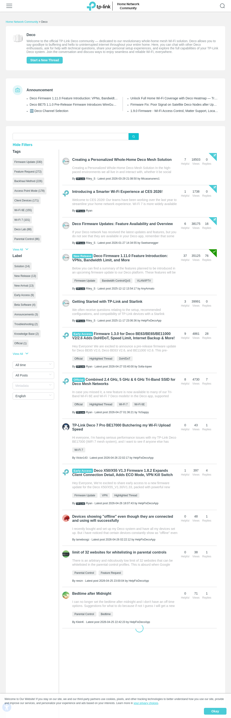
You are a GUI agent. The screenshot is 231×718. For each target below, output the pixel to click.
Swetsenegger (150, 242)
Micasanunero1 (150, 178)
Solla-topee (145, 366)
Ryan (89, 210)
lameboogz (82, 539)
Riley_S (90, 178)
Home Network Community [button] (128, 6)
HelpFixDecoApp (151, 320)
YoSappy (143, 412)
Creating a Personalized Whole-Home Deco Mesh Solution (122, 160)
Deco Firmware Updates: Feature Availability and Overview (122, 224)
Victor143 (81, 457)
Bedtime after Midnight (91, 593)
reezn (79, 580)
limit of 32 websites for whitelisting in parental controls (119, 552)
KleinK (80, 622)
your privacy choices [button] (146, 703)
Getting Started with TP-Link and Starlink (107, 301)
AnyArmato (147, 288)
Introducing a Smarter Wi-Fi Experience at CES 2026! (117, 192)
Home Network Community (22, 21)
